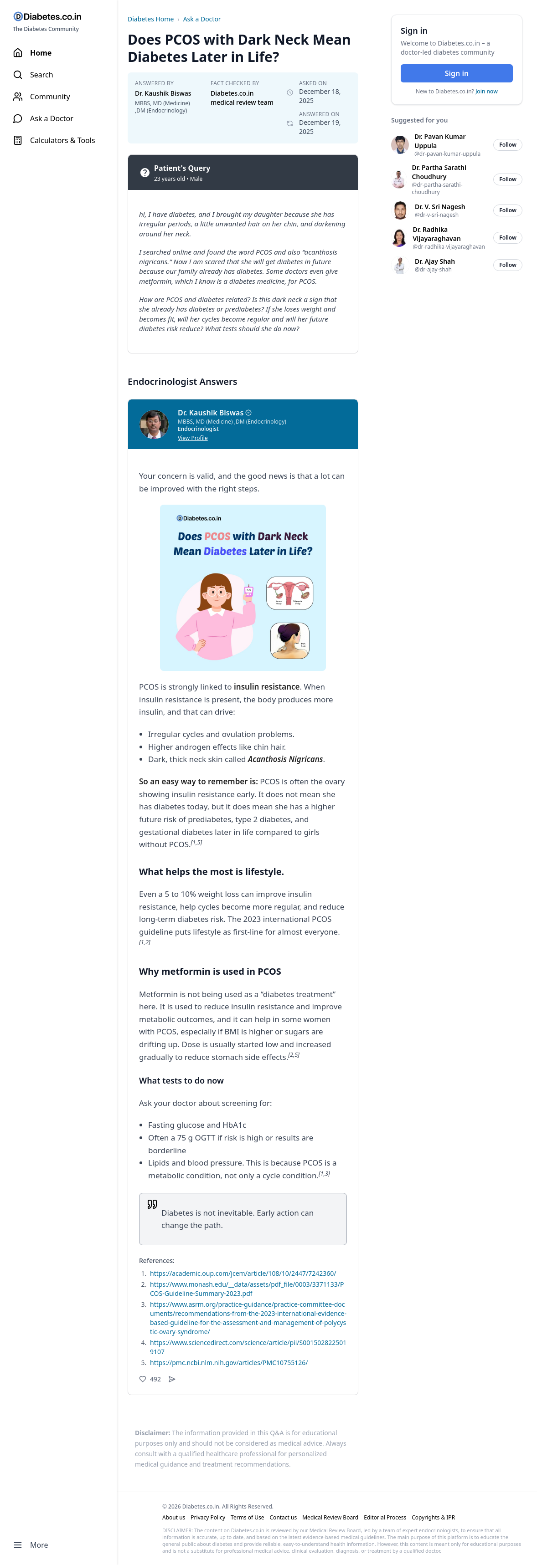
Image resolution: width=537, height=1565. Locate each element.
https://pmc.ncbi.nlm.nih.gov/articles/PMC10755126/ (229, 1362)
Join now (486, 91)
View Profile (193, 438)
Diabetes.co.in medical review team (242, 98)
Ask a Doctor (202, 19)
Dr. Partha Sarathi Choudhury (439, 172)
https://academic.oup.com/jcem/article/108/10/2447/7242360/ (243, 1273)
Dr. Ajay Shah (435, 261)
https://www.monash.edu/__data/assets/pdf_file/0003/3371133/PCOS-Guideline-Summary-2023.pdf (247, 1289)
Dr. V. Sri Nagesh (440, 206)
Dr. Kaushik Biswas (163, 93)
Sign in (457, 73)
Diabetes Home (151, 19)
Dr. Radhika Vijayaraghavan (436, 234)
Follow (507, 144)
